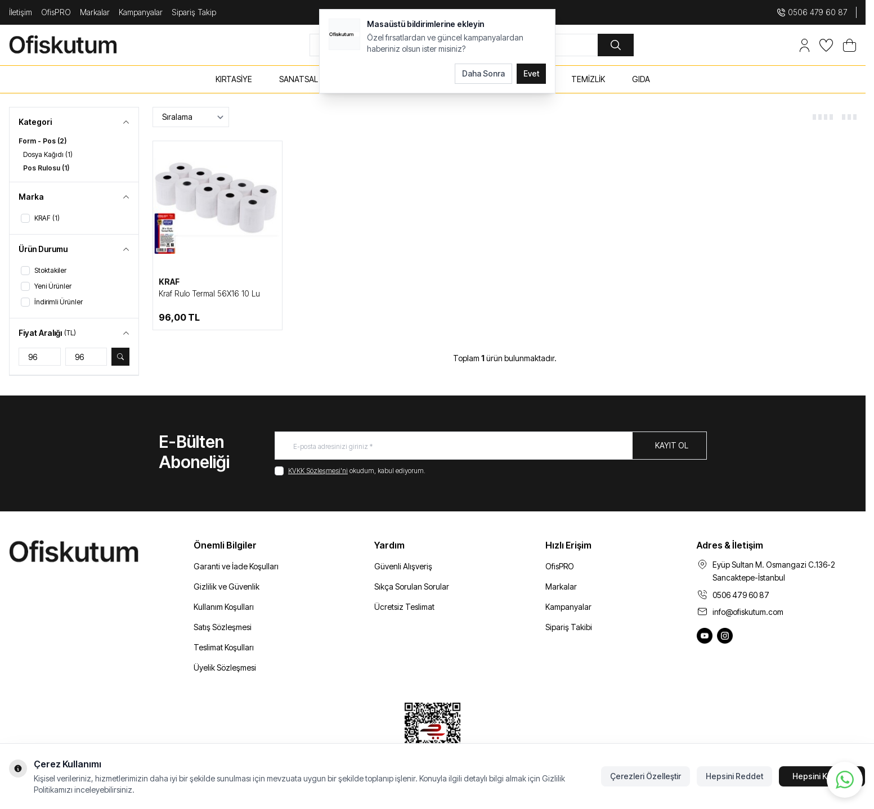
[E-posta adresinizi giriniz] (490, 445)
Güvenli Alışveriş (403, 566)
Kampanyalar (141, 12)
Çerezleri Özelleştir (645, 776)
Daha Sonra (483, 73)
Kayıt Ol (671, 445)
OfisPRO (56, 12)
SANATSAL (298, 79)
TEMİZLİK (588, 79)
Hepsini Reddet (734, 776)
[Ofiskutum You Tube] (704, 636)
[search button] (616, 45)
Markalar (95, 12)
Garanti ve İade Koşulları (236, 566)
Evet (531, 73)
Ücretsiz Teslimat (404, 607)
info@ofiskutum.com (747, 612)
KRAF (169, 281)
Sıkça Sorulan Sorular (411, 586)
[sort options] (191, 117)
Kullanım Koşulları (224, 607)
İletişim (20, 12)
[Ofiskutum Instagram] (725, 636)
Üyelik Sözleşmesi (225, 667)
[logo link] (76, 45)
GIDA (641, 79)
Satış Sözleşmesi (223, 627)
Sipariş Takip (194, 12)
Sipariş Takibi (568, 627)
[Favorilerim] (826, 45)
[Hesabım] (804, 45)
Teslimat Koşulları (224, 647)
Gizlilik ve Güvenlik (226, 586)
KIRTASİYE (234, 79)
